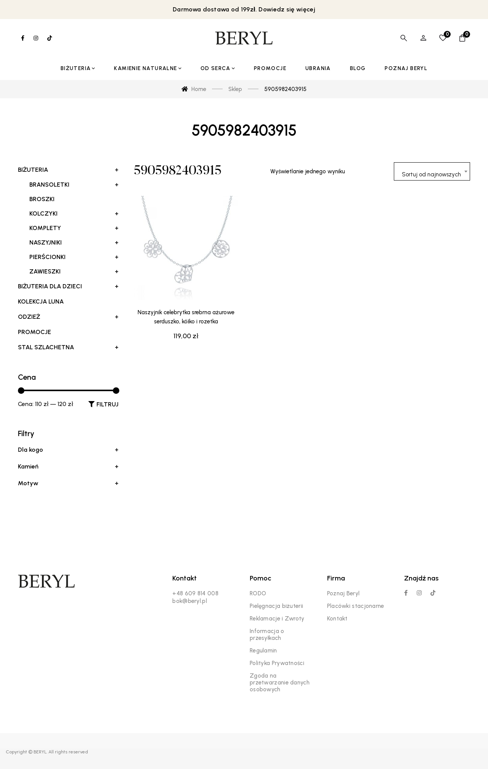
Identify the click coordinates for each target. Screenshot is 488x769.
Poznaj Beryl (343, 593)
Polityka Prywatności (277, 663)
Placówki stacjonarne (355, 606)
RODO (258, 593)
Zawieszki (74, 271)
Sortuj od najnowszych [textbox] (431, 174)
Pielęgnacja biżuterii (276, 606)
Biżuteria (68, 169)
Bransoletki (74, 184)
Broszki (42, 199)
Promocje (34, 332)
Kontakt (337, 618)
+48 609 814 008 (195, 593)
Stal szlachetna (68, 347)
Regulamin (263, 650)
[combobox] (432, 171)
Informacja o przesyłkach (267, 634)
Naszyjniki (74, 242)
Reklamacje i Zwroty (277, 618)
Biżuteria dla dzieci (68, 286)
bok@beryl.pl (189, 601)
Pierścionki (74, 257)
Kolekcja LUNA (41, 301)
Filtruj (107, 404)
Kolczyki (74, 213)
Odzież (68, 317)
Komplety (74, 228)
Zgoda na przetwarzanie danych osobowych (280, 682)
